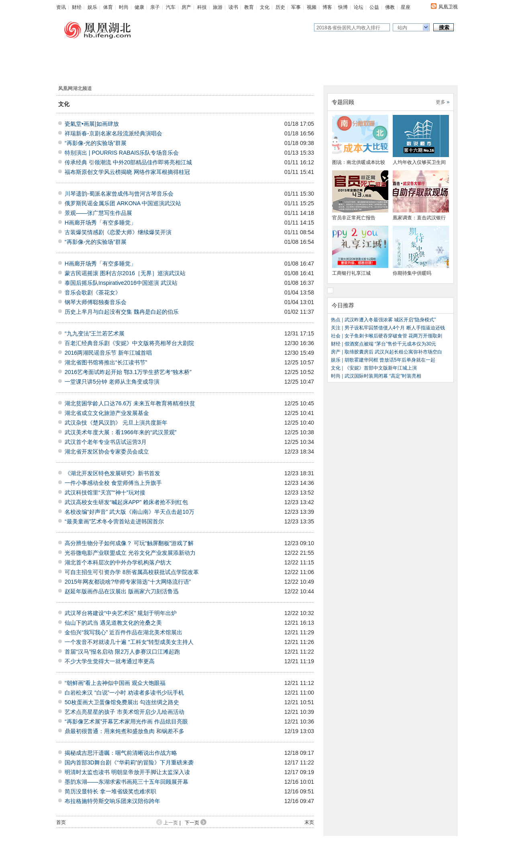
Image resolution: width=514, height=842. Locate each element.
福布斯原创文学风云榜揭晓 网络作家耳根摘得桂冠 (127, 172)
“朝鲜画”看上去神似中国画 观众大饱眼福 (115, 683)
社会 (336, 336)
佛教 (390, 7)
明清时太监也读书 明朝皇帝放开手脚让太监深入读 (127, 772)
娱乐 (92, 7)
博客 (327, 7)
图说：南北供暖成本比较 (358, 162)
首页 (61, 822)
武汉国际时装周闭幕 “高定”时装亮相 (383, 376)
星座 (405, 7)
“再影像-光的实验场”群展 (95, 143)
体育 (108, 7)
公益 (374, 7)
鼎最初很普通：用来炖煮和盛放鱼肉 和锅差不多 (124, 731)
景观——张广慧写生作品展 (98, 213)
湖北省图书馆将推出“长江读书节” (106, 362)
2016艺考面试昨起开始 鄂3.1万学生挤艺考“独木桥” (128, 372)
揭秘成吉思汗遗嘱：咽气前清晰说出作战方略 (121, 753)
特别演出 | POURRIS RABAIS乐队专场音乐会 (122, 152)
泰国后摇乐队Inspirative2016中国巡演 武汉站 (121, 283)
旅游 (217, 7)
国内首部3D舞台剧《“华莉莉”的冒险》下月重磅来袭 (129, 762)
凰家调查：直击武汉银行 (419, 218)
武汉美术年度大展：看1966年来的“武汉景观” (120, 432)
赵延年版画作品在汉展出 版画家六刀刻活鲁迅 (122, 591)
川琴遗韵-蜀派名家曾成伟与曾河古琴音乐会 (119, 193)
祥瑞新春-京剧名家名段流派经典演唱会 (113, 133)
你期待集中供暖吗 (412, 273)
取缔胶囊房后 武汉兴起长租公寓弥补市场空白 (393, 352)
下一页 (195, 823)
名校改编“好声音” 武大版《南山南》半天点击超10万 (129, 512)
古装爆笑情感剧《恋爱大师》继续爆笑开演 (118, 232)
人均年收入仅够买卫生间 (419, 162)
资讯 (61, 7)
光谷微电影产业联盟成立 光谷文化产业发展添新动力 (130, 553)
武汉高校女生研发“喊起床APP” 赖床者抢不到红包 (126, 502)
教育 (249, 7)
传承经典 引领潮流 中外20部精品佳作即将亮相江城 (128, 162)
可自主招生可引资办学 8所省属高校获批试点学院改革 (132, 572)
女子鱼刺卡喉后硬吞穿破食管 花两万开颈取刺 (393, 336)
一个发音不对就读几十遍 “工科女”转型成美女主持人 (129, 642)
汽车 (170, 7)
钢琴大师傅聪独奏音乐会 (95, 302)
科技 (202, 7)
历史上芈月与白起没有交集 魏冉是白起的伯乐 (122, 312)
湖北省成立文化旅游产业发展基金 (107, 413)
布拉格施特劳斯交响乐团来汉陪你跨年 (112, 801)
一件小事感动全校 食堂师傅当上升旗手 (113, 483)
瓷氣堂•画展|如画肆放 (92, 124)
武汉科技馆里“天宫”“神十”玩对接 (105, 492)
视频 (311, 7)
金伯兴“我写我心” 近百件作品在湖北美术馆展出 (123, 632)
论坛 (358, 7)
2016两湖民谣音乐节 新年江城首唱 (108, 352)
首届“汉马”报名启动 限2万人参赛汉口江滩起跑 (122, 651)
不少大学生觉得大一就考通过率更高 (110, 661)
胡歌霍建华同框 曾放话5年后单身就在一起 (389, 360)
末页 (309, 822)
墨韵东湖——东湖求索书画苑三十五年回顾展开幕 (126, 782)
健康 (139, 7)
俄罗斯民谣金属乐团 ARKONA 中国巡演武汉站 (123, 203)
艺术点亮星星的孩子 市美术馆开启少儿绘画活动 (124, 712)
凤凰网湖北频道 (75, 88)
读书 (233, 7)
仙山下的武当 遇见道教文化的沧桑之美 (113, 622)
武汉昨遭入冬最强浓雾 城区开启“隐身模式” (390, 320)
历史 (280, 7)
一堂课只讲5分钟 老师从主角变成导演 (112, 381)
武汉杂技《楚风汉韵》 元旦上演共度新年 (116, 422)
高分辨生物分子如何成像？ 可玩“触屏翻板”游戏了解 (129, 543)
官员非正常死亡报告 (353, 218)
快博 (343, 7)
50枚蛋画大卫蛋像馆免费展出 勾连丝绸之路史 (122, 702)
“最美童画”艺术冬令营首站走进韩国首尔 (114, 521)
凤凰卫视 (448, 7)
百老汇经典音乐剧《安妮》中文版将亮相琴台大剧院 (129, 343)
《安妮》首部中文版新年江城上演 (381, 368)
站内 (402, 28)
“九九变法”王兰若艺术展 (94, 333)
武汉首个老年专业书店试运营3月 (106, 442)
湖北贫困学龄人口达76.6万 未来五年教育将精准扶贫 (130, 403)
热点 (336, 320)
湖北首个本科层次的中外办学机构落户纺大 (118, 562)
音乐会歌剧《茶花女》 (93, 292)
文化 (264, 7)
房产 (186, 7)
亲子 (155, 7)
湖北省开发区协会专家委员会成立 (107, 451)
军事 (296, 7)
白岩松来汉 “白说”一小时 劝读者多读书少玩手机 (124, 692)
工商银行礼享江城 (351, 273)
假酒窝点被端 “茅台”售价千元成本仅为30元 (390, 344)
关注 (336, 328)
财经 (77, 7)
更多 (440, 102)
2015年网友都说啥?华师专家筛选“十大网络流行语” (128, 581)
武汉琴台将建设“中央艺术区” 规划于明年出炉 (121, 613)
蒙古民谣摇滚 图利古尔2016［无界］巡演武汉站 (125, 273)
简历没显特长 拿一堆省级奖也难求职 (110, 791)
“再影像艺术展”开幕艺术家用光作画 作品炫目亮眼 (126, 721)
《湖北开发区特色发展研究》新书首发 (112, 473)
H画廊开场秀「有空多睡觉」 (100, 222)
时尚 (123, 7)
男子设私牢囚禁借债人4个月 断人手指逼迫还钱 (395, 328)
